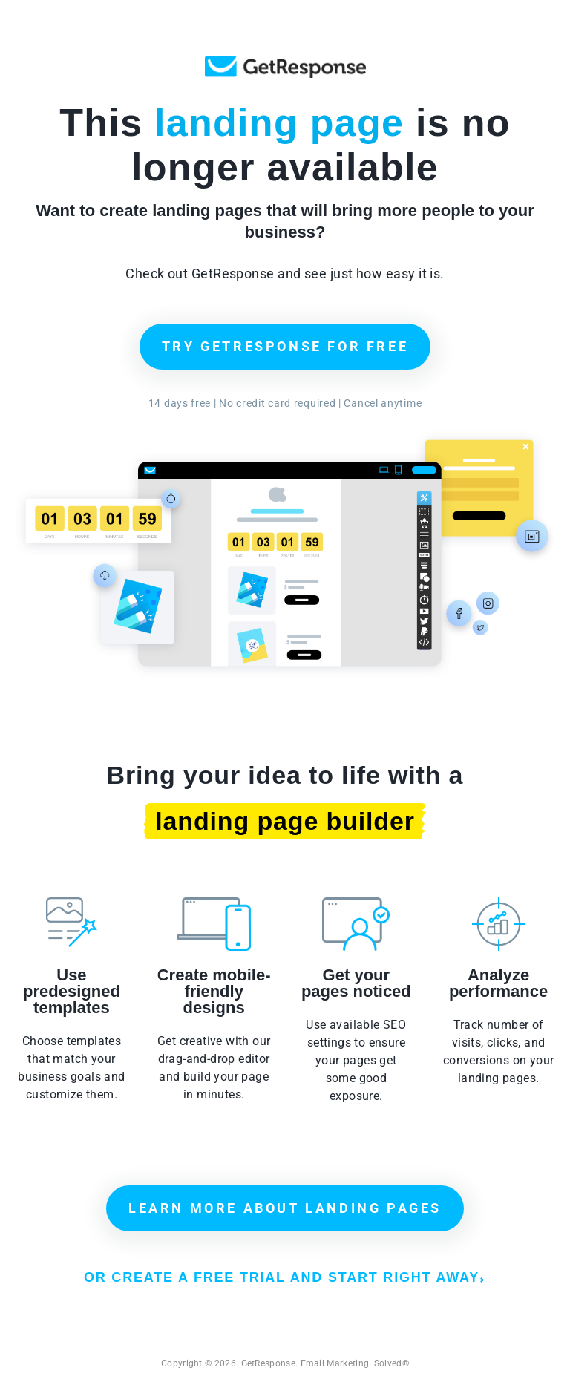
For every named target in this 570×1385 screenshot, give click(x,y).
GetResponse (285, 67)
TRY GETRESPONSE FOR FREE (285, 346)
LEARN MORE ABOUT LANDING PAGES (285, 1208)
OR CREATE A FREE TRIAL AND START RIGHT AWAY (284, 1277)
